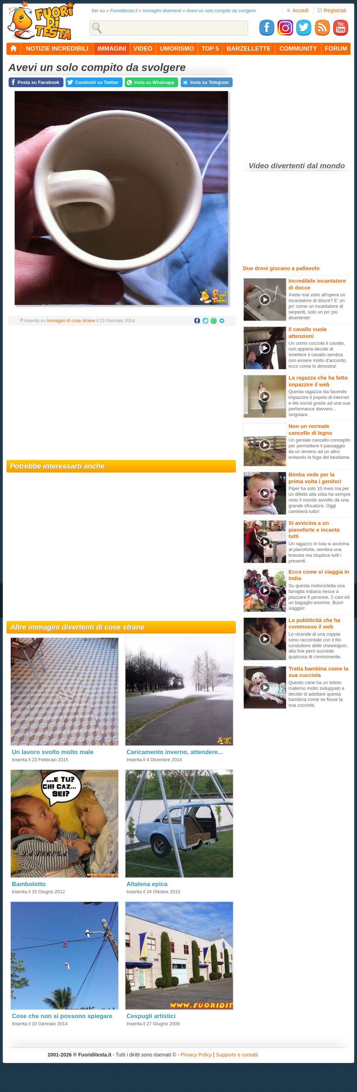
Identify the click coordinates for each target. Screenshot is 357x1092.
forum (336, 48)
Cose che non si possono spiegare (62, 1016)
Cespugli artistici (151, 1016)
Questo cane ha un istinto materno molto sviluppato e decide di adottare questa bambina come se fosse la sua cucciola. (316, 694)
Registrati (332, 10)
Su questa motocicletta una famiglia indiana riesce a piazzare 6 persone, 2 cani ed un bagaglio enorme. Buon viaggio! (319, 597)
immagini (111, 48)
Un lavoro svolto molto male (53, 752)
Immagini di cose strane (71, 320)
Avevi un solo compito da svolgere (221, 10)
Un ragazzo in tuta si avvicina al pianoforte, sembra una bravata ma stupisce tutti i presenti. (319, 552)
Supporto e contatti (237, 1055)
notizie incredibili (57, 48)
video (142, 48)
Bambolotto (29, 884)
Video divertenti (277, 165)
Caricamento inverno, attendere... (175, 752)
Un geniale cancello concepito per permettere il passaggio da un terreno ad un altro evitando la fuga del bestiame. (320, 448)
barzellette (249, 48)
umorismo (177, 48)
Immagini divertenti (162, 10)
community (298, 48)
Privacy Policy (196, 1055)
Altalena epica (147, 884)
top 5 (210, 48)
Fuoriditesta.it (124, 10)
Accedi (297, 10)
